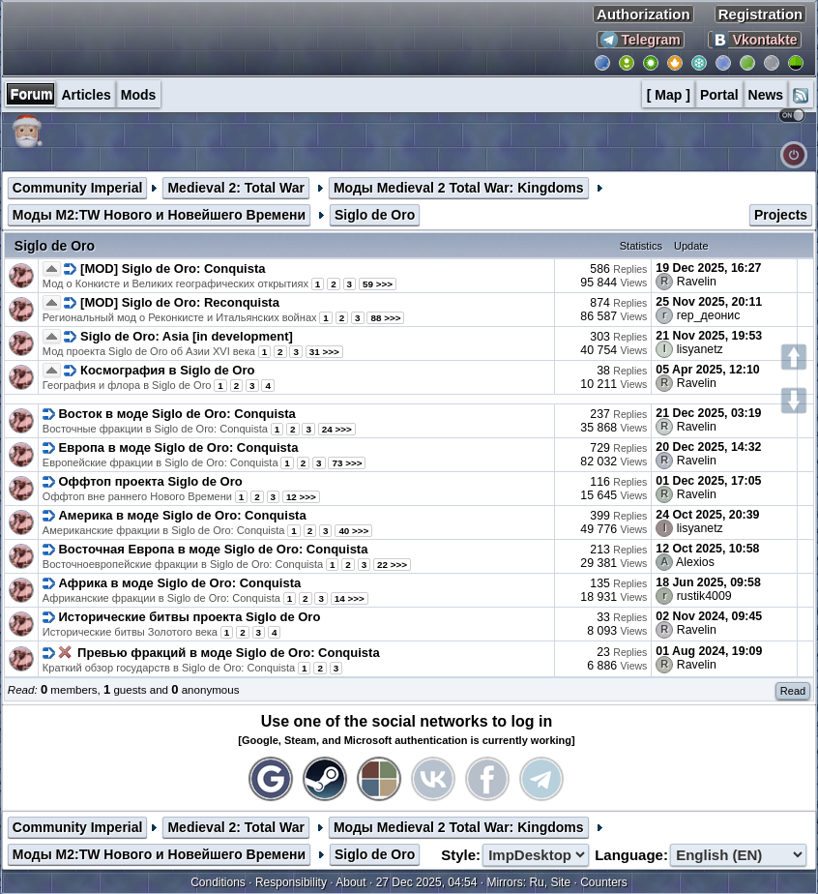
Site (560, 882)
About (350, 882)
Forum (32, 94)
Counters (604, 882)
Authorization (643, 14)
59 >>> (378, 284)
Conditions (218, 882)
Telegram (640, 39)
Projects (780, 215)
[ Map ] (668, 95)
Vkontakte (755, 39)
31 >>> (324, 351)
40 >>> (353, 530)
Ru (536, 882)
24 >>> (337, 429)
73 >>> (347, 463)
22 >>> (392, 564)
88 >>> (385, 318)
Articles (85, 95)
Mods (139, 95)
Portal (719, 95)
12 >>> (301, 497)
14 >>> (350, 598)
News (766, 95)
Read (792, 691)
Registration (760, 14)
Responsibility (291, 882)
